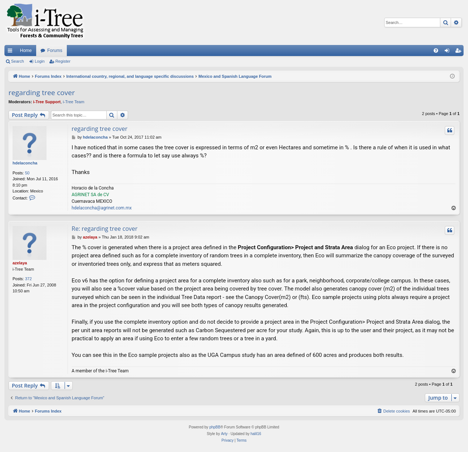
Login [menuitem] (448, 52)
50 (27, 173)
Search (17, 61)
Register (62, 61)
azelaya (20, 263)
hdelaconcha (25, 163)
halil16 (256, 434)
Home (26, 50)
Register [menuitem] (460, 52)
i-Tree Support (47, 102)
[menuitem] (435, 50)
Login (40, 61)
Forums (54, 50)
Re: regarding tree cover (105, 228)
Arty (224, 434)
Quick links (11, 52)
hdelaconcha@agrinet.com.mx (102, 208)
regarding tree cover (41, 92)
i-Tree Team (73, 102)
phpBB (214, 427)
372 (28, 279)
